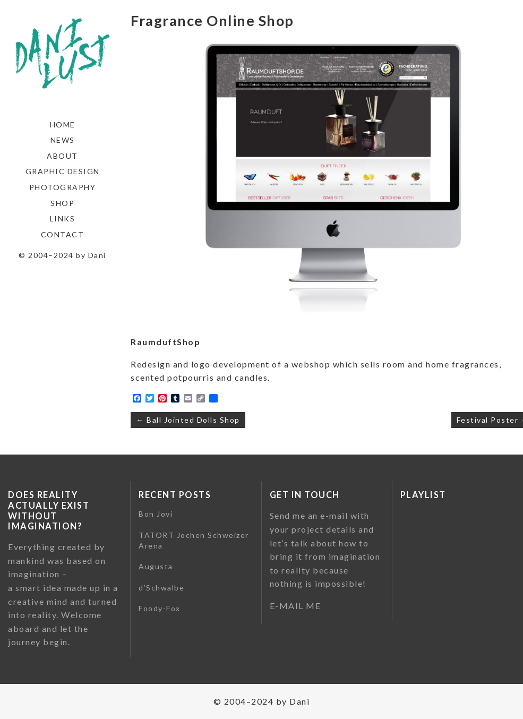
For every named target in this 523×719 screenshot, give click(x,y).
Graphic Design (62, 171)
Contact (62, 234)
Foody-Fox (160, 608)
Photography (62, 187)
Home (62, 124)
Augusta (156, 566)
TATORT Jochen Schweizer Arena (194, 540)
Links (62, 218)
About (62, 155)
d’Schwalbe (161, 587)
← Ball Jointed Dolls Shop (188, 419)
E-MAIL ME (295, 606)
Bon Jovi (156, 513)
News (62, 139)
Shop (62, 203)
